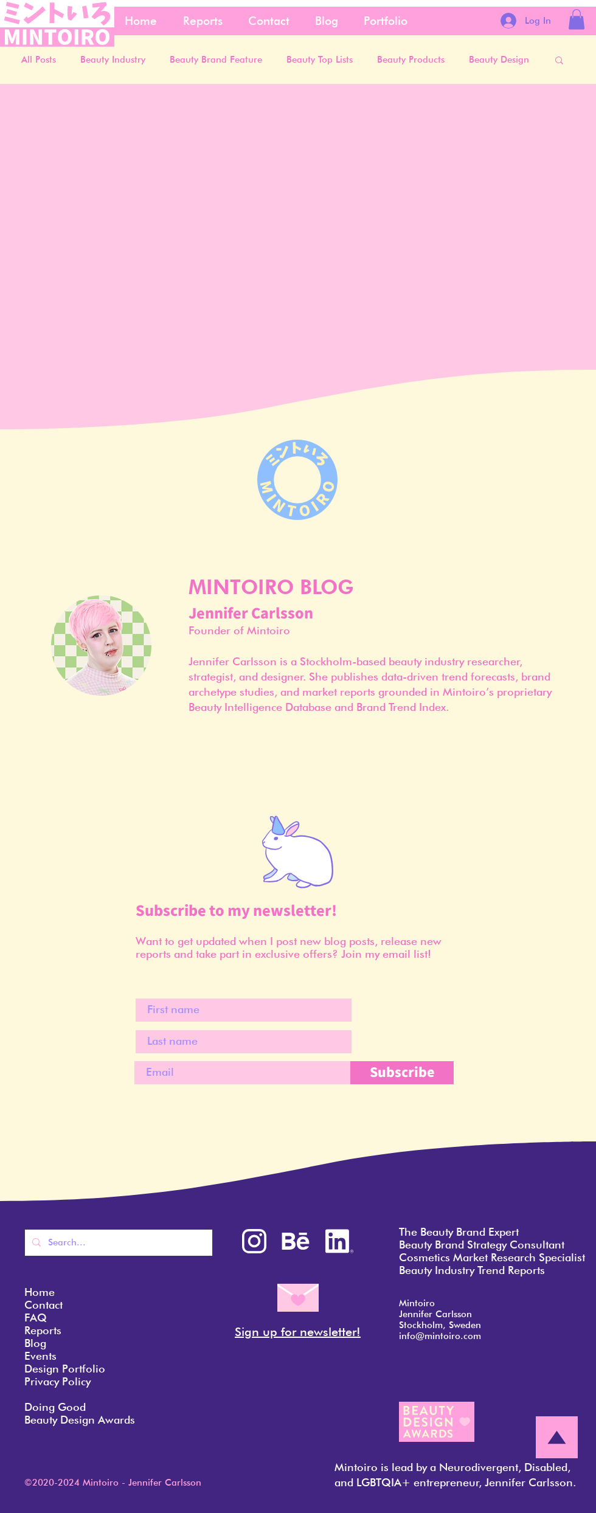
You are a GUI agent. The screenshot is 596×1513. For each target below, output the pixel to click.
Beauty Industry (112, 59)
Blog (35, 1343)
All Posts (38, 59)
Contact (43, 1304)
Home (39, 1292)
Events (40, 1355)
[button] (576, 19)
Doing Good (55, 1406)
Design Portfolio (64, 1368)
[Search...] (117, 1243)
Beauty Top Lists (319, 59)
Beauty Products (411, 59)
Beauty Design (499, 59)
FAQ (35, 1317)
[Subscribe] (402, 1072)
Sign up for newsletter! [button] (298, 1331)
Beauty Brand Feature (216, 59)
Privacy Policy (57, 1381)
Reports (42, 1330)
